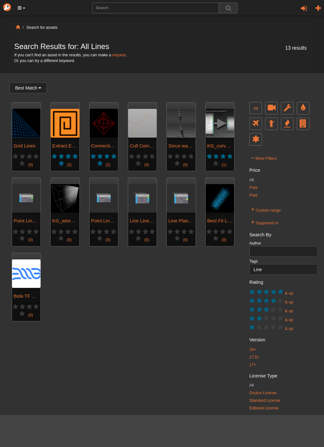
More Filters (264, 157)
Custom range (266, 209)
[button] (21, 8)
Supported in (264, 222)
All (255, 108)
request (119, 55)
